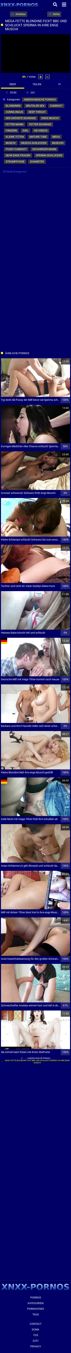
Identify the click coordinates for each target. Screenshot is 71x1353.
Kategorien (36, 1303)
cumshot (56, 105)
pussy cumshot (16, 149)
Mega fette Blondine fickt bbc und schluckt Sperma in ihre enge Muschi (37, 1061)
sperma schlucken (49, 155)
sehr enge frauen (18, 155)
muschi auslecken (33, 142)
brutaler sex (35, 105)
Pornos (35, 1297)
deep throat (37, 111)
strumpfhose (15, 161)
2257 (36, 1340)
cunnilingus (14, 111)
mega (56, 136)
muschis (57, 142)
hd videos (40, 130)
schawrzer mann (44, 149)
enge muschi (50, 118)
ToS (35, 1335)
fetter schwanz (40, 124)
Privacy (35, 1346)
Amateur (18, 14)
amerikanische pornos (40, 99)
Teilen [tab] (37, 84)
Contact (35, 1323)
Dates (54, 14)
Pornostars (35, 1308)
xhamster (37, 161)
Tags (35, 1314)
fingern (11, 130)
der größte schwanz (21, 118)
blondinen (13, 105)
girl (25, 130)
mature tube (38, 136)
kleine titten (15, 136)
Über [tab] (12, 84)
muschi (11, 142)
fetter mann (14, 124)
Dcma (35, 1329)
